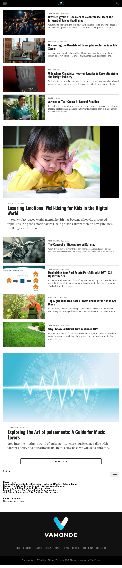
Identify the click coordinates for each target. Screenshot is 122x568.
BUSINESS (27, 551)
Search (6, 474)
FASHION (38, 551)
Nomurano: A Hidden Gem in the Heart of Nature (26, 491)
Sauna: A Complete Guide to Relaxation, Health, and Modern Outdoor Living (40, 487)
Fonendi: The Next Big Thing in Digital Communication (29, 493)
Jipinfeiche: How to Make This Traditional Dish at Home (30, 495)
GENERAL (48, 551)
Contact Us (101, 551)
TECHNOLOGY (87, 551)
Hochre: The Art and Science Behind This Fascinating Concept (34, 489)
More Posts (61, 464)
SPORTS (75, 551)
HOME (17, 551)
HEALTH (58, 551)
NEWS (66, 551)
